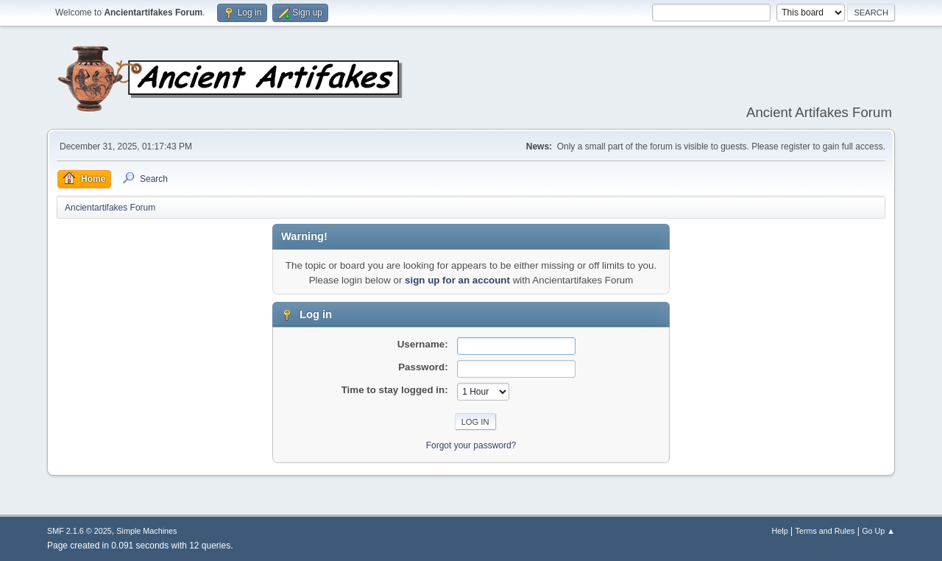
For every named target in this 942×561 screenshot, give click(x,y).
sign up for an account (457, 280)
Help (780, 530)
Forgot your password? (471, 445)
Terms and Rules (825, 530)
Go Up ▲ (878, 530)
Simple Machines (146, 530)
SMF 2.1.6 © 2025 (79, 530)
